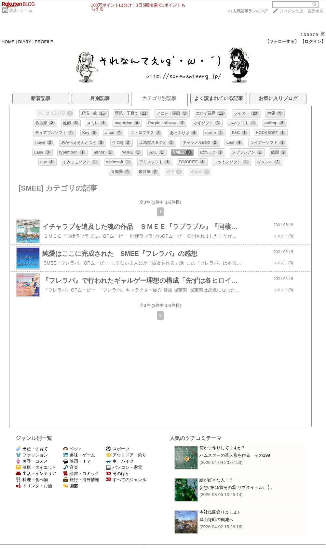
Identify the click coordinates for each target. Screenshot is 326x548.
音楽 (70, 467)
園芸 (70, 485)
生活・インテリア (36, 473)
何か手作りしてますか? (221, 447)
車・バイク (120, 461)
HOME (8, 41)
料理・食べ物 (32, 479)
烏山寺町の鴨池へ (216, 519)
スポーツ (117, 448)
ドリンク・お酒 (34, 485)
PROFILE (44, 41)
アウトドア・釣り (126, 455)
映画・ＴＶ (77, 461)
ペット (72, 448)
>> (248, 11)
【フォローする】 (282, 41)
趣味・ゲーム (21, 10)
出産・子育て (32, 448)
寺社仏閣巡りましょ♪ (219, 512)
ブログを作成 (291, 11)
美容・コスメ (32, 461)
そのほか (117, 473)
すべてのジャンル (126, 479)
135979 (310, 34)
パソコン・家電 (124, 467)
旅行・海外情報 (81, 479)
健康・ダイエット (36, 467)
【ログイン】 (313, 41)
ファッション (32, 455)
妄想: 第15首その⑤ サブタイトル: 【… (236, 487)
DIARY (24, 41)
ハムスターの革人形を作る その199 (234, 455)
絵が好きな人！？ (216, 480)
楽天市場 (315, 11)
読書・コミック (81, 473)
